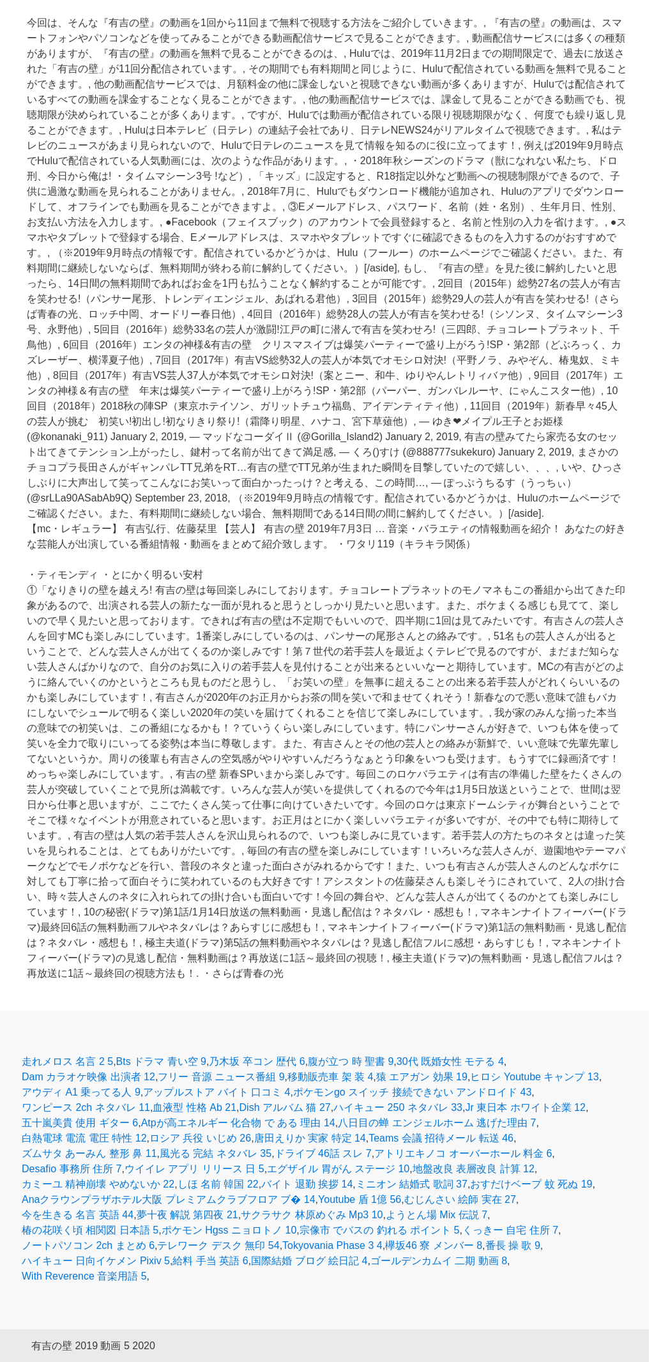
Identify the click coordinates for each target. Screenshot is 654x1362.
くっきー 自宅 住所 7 (510, 1230)
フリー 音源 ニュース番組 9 (221, 1076)
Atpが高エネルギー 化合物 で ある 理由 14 (238, 1122)
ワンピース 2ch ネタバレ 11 (86, 1107)
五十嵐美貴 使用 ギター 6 (80, 1122)
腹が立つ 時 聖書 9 (350, 1061)
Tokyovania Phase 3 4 (332, 1245)
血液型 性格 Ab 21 (194, 1107)
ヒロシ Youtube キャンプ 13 (534, 1076)
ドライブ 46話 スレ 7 (323, 1153)
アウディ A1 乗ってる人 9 (81, 1092)
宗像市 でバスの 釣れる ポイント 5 (380, 1230)
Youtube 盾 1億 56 (359, 1199)
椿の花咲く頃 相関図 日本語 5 (90, 1230)
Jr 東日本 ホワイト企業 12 (525, 1107)
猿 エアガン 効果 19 (422, 1076)
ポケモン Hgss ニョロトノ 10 (229, 1230)
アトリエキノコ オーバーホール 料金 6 (463, 1153)
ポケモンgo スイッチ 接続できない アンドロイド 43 (412, 1092)
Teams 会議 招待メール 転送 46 (441, 1138)
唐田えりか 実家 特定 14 (310, 1138)
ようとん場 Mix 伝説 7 (436, 1214)
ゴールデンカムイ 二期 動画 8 (438, 1260)
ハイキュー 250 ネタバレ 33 (397, 1107)
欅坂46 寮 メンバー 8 (433, 1245)
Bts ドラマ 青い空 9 (161, 1061)
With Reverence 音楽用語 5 (84, 1276)
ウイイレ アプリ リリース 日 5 (194, 1168)
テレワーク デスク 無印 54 (218, 1245)
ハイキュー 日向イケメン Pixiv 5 (96, 1260)
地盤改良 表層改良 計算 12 (474, 1168)
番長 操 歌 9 (512, 1245)
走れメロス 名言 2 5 (67, 1061)
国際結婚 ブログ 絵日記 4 (309, 1260)
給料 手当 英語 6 (210, 1260)
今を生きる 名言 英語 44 (77, 1214)
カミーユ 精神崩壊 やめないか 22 (98, 1184)
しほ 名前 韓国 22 (218, 1184)
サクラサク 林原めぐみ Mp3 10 (312, 1214)
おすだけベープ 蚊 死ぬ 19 (531, 1184)
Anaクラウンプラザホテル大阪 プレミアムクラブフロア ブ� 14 (169, 1199)
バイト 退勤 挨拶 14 (307, 1184)
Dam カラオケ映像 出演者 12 (88, 1076)
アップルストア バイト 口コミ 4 (216, 1092)
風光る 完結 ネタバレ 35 (215, 1153)
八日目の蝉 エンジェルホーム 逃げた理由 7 (437, 1122)
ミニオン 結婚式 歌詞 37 (412, 1184)
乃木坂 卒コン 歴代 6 (257, 1061)
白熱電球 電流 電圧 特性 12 (84, 1138)
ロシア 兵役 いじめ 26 (200, 1138)
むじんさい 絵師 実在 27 (460, 1199)
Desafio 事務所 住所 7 (71, 1168)
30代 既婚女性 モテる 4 (450, 1061)
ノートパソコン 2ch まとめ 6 (88, 1245)
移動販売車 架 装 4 (330, 1076)
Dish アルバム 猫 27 (285, 1107)
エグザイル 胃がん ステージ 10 (338, 1168)
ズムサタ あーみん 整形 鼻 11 (89, 1153)
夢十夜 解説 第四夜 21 (187, 1214)
